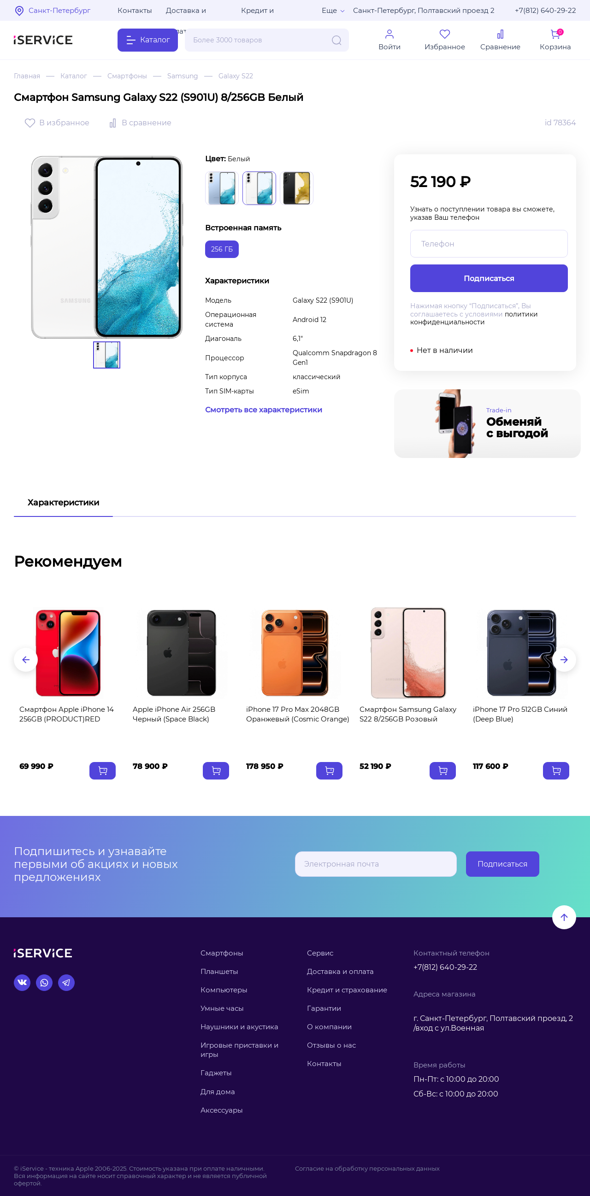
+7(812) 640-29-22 (545, 10)
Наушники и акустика (239, 1026)
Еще (329, 10)
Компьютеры (224, 989)
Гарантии (324, 1008)
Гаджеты (216, 1072)
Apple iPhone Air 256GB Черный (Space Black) (174, 714)
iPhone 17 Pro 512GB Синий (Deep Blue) (520, 714)
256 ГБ (222, 249)
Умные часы (222, 1008)
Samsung (182, 76)
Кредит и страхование (347, 989)
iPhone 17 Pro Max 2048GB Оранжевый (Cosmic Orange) (297, 714)
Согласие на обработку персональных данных (367, 1168)
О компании (329, 1026)
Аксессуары (222, 1110)
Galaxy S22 (235, 76)
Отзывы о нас (331, 1045)
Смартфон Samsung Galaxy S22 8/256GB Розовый (408, 714)
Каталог (73, 76)
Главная (27, 76)
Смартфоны (127, 76)
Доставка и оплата (186, 13)
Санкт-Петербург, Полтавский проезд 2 (424, 10)
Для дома (218, 1091)
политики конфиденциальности (474, 318)
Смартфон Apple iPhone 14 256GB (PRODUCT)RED (66, 714)
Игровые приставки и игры (239, 1050)
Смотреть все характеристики (263, 409)
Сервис (320, 953)
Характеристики (63, 503)
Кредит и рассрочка (260, 13)
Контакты (135, 10)
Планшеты (219, 971)
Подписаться (503, 864)
